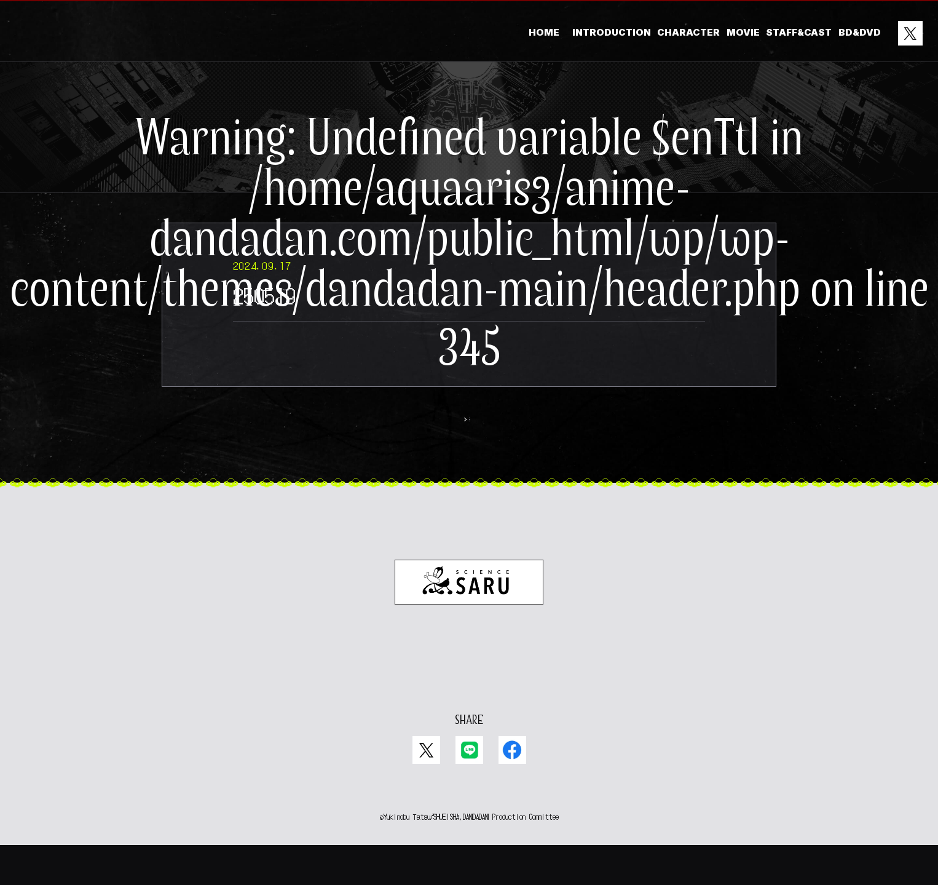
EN (481, 694)
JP (456, 694)
